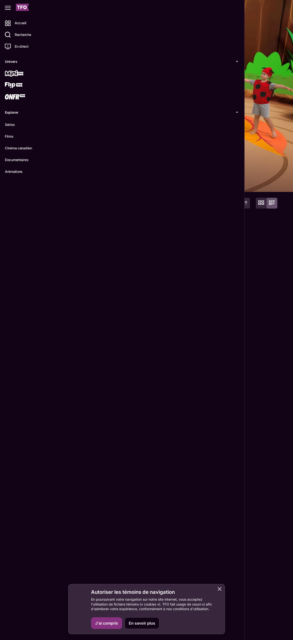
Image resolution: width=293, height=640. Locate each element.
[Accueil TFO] (22, 8)
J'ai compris (106, 623)
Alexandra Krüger (76, 578)
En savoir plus (142, 623)
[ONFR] (21, 97)
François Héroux (109, 578)
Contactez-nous (237, 630)
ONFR (269, 630)
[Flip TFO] (21, 85)
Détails (67, 184)
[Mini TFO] (21, 74)
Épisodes (90, 184)
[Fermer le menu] (8, 7)
